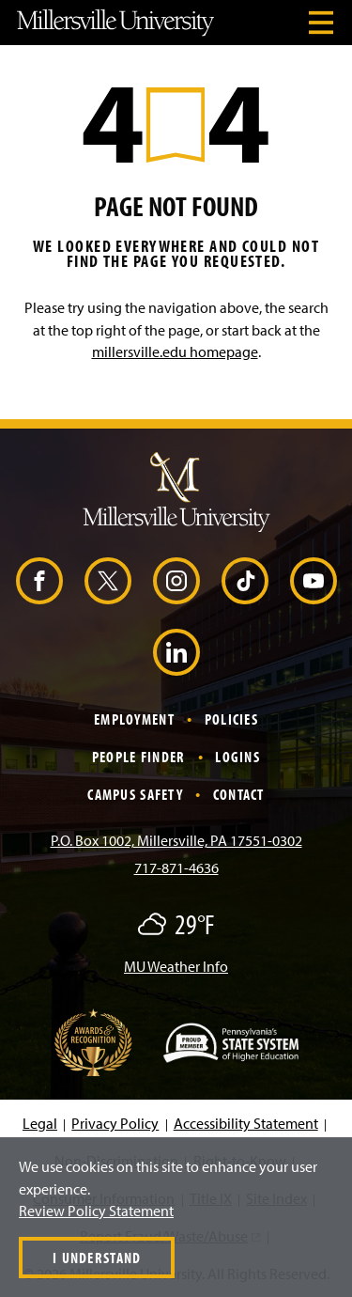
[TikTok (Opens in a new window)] (245, 580)
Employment (134, 719)
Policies (231, 719)
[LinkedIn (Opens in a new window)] (176, 652)
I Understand (97, 1257)
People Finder (139, 756)
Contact (239, 794)
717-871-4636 (176, 867)
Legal (40, 1123)
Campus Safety (135, 794)
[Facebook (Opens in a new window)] (39, 580)
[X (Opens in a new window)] (107, 580)
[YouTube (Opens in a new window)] (313, 580)
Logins (237, 756)
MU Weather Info (176, 966)
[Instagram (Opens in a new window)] (176, 580)
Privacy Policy (115, 1123)
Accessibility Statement (246, 1123)
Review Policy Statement (96, 1210)
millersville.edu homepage (175, 351)
